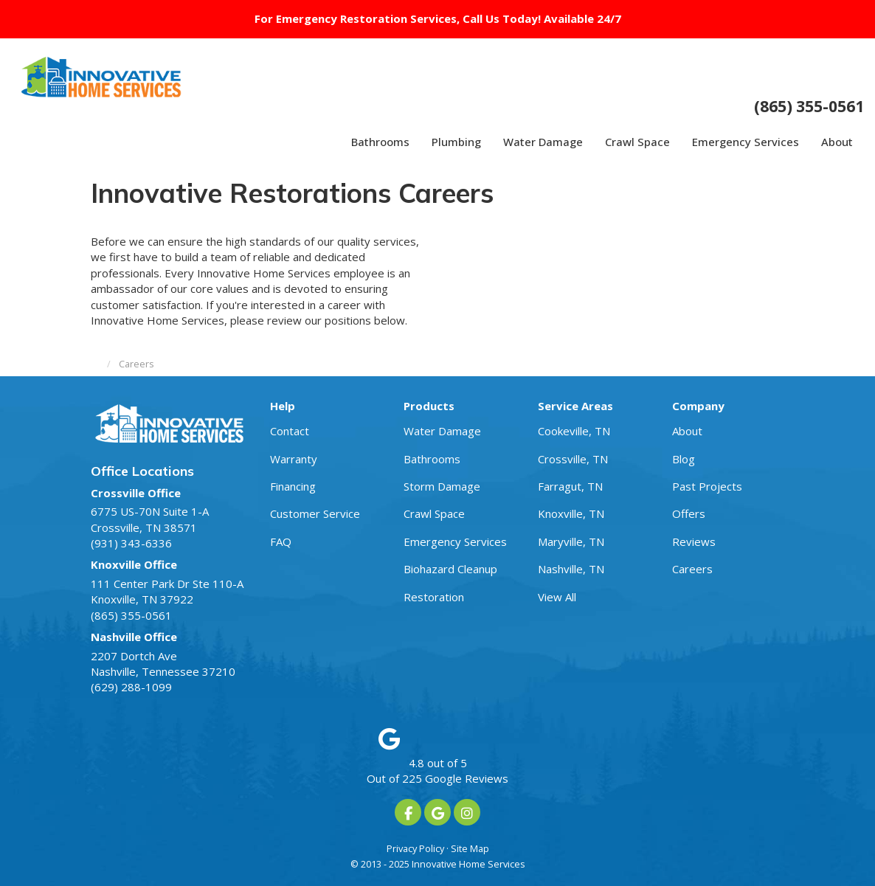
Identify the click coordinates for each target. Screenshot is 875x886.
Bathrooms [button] (380, 141)
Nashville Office (134, 636)
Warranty (293, 458)
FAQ (280, 541)
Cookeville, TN (574, 430)
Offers (688, 513)
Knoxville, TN (571, 513)
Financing (293, 486)
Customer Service (315, 513)
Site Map (470, 848)
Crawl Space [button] (637, 141)
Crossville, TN (573, 458)
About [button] (837, 141)
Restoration (434, 596)
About (687, 430)
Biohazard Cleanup (450, 568)
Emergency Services (455, 541)
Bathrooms (432, 458)
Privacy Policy (415, 848)
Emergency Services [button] (745, 141)
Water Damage (442, 430)
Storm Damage (442, 486)
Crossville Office (136, 492)
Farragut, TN (570, 486)
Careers (692, 568)
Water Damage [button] (543, 141)
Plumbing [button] (456, 141)
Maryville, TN (571, 541)
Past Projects (707, 486)
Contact (289, 430)
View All (557, 596)
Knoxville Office (134, 564)
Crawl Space (434, 513)
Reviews (694, 541)
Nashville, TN (571, 568)
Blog (683, 458)
